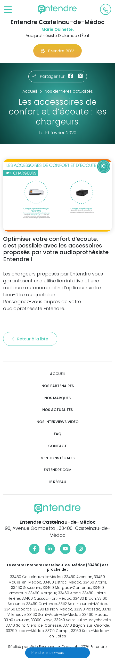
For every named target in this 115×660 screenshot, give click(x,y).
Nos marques (57, 398)
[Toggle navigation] (8, 9)
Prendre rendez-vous (48, 653)
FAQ (57, 434)
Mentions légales (57, 458)
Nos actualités (57, 410)
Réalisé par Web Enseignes (33, 646)
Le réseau (57, 482)
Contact (57, 446)
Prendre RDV (57, 51)
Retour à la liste (30, 339)
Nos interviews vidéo (58, 422)
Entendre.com (57, 470)
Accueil (57, 374)
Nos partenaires (58, 386)
